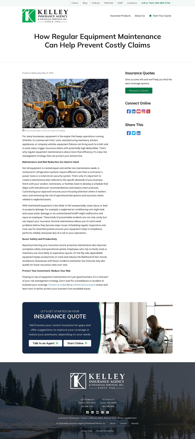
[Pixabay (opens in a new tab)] (61, 130)
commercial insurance (83, 284)
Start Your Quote (160, 15)
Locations (132, 2)
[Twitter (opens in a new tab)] (134, 133)
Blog (85, 2)
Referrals (108, 2)
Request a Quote (139, 90)
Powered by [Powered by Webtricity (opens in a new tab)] (105, 431)
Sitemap (134, 423)
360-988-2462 (108, 406)
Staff (120, 2)
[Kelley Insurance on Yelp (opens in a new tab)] (107, 412)
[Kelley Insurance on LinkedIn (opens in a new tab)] (92, 412)
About (113, 423)
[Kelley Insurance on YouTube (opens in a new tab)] (97, 412)
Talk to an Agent (45, 343)
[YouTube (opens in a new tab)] (138, 111)
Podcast (96, 2)
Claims (75, 2)
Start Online (77, 343)
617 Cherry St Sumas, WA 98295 (108, 401)
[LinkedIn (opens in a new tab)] (134, 111)
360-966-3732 (87, 406)
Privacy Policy (86, 431)
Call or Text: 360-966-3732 (155, 2)
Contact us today (57, 284)
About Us (140, 15)
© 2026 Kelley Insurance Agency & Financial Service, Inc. (81, 423)
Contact (123, 423)
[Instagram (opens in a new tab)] (143, 111)
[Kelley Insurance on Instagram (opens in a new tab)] (102, 412)
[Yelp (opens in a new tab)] (148, 111)
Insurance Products (120, 15)
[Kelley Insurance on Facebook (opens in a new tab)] (87, 412)
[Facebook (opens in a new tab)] (129, 111)
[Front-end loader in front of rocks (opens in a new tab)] (40, 130)
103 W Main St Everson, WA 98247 (87, 401)
